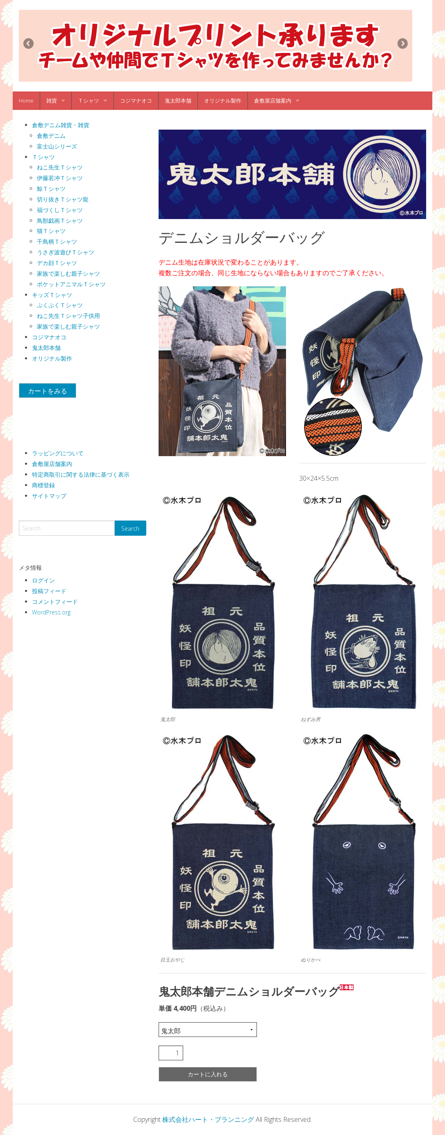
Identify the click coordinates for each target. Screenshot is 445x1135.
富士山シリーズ (57, 146)
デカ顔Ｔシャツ (57, 263)
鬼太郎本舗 (178, 100)
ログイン (43, 580)
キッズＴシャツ (52, 295)
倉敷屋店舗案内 (272, 100)
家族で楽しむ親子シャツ (68, 273)
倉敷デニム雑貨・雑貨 (60, 125)
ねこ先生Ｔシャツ (60, 167)
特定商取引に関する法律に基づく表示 (80, 474)
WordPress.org (51, 612)
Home (26, 100)
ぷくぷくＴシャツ (60, 305)
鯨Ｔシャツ (51, 188)
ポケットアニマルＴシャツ (71, 284)
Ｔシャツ (88, 100)
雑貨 (51, 100)
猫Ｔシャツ (51, 231)
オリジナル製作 (222, 100)
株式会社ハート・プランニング (208, 1119)
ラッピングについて (58, 453)
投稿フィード (49, 591)
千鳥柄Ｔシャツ (57, 241)
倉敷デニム (51, 135)
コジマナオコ (136, 100)
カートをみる (47, 390)
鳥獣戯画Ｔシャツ (60, 220)
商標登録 (43, 485)
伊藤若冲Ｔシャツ (60, 178)
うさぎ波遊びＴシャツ (65, 252)
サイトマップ (49, 496)
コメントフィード (55, 601)
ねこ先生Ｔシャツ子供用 (68, 316)
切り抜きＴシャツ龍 (63, 199)
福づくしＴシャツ (60, 210)
